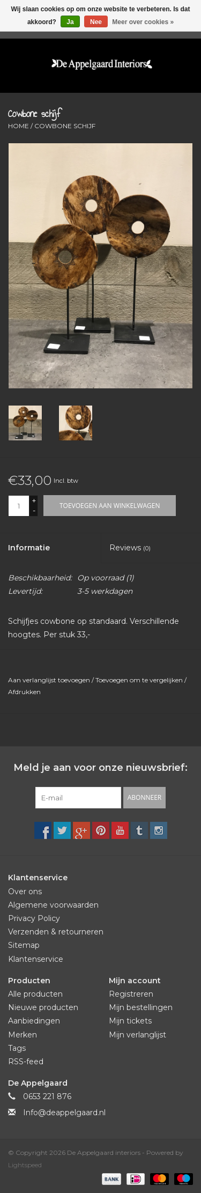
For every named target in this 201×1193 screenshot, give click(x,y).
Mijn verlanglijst (137, 1035)
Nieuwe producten (43, 1007)
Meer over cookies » (143, 22)
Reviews (130, 548)
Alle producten (35, 994)
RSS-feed (25, 1061)
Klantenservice (35, 959)
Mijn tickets (130, 1021)
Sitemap (24, 945)
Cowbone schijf (64, 126)
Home (18, 126)
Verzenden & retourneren (55, 932)
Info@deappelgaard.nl (64, 1112)
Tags (17, 1048)
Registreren (131, 994)
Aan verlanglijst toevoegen (50, 680)
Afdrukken (24, 692)
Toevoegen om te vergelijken (139, 680)
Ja (69, 22)
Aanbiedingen (34, 1021)
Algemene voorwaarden (53, 905)
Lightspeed (25, 1165)
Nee (96, 22)
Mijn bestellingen (141, 1007)
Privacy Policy (34, 918)
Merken (22, 1035)
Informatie (29, 548)
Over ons (25, 891)
